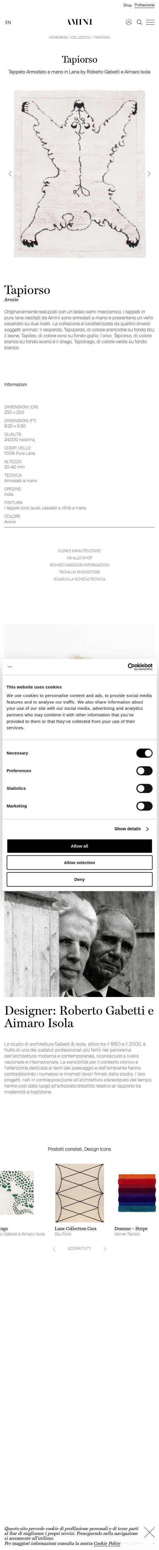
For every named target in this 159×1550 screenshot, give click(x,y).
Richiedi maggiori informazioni (80, 565)
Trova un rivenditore (79, 572)
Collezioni (80, 37)
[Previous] (10, 173)
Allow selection (79, 862)
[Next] (149, 173)
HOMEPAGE (58, 37)
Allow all (79, 846)
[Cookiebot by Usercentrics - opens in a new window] (127, 667)
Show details (128, 829)
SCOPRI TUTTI (79, 1248)
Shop (127, 5)
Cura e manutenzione (79, 551)
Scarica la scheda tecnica (79, 579)
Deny (79, 879)
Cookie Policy (107, 1543)
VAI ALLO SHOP (79, 558)
